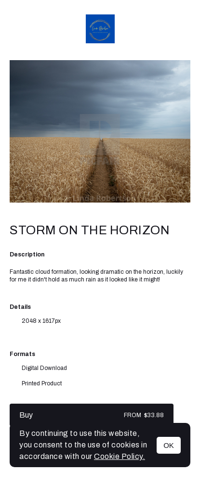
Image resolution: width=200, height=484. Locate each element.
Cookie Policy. (119, 456)
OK (168, 445)
